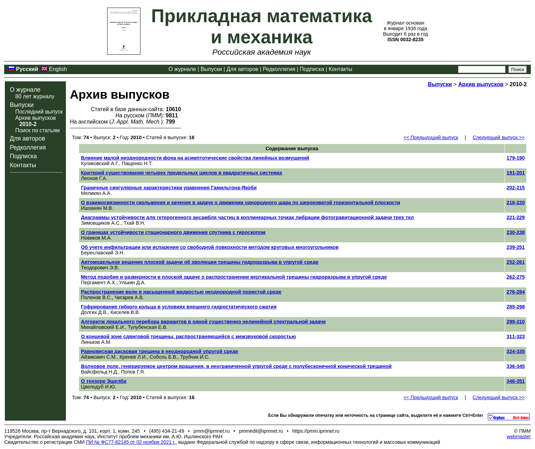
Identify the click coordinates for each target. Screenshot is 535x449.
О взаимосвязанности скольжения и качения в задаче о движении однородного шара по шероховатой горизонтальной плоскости (240, 202)
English (58, 69)
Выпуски (211, 69)
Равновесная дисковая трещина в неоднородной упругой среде (159, 351)
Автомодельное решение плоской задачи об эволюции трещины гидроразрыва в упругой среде (199, 262)
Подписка (312, 69)
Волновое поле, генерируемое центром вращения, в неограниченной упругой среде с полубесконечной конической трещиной (236, 366)
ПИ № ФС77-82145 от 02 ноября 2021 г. (130, 442)
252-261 (516, 262)
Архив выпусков (35, 118)
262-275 (516, 277)
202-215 (516, 187)
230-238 (516, 232)
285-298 (516, 306)
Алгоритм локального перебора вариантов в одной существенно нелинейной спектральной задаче (203, 321)
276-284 (516, 292)
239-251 (516, 247)
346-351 (516, 381)
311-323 (516, 336)
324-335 (516, 351)
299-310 (516, 321)
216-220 (516, 202)
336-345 (516, 366)
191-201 (516, 173)
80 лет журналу (34, 96)
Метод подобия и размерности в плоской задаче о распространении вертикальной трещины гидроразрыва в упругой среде (234, 277)
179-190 (516, 158)
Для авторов (242, 69)
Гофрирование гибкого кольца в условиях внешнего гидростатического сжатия (178, 306)
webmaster (519, 436)
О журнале (182, 69)
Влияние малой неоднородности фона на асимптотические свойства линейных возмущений (195, 158)
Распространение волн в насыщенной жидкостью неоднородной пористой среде (181, 292)
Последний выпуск (39, 112)
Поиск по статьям (37, 130)
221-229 (516, 217)
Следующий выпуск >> (499, 137)
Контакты (340, 69)
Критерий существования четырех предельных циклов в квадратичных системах (181, 173)
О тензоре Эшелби (103, 381)
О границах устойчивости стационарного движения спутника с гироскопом (173, 232)
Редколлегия (279, 69)
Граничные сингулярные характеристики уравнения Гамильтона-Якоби (169, 187)
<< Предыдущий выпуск (430, 137)
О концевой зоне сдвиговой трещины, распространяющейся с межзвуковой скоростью (188, 336)
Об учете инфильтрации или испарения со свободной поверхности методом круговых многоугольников (209, 247)
